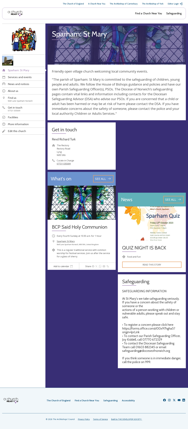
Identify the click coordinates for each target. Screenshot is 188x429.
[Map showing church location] (152, 156)
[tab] (63, 266)
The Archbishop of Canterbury (124, 3)
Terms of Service (100, 419)
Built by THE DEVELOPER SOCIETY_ (126, 419)
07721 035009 (64, 163)
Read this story (152, 264)
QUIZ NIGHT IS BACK (144, 248)
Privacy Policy (84, 419)
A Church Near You (96, 3)
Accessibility (128, 400)
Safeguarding (174, 13)
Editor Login (175, 3)
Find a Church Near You (148, 13)
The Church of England (73, 3)
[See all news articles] (173, 199)
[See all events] (103, 178)
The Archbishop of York (152, 3)
